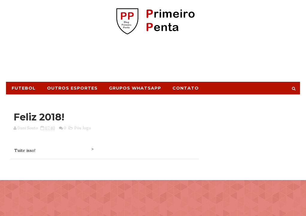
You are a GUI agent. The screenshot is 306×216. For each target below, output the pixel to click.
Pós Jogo (82, 128)
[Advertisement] (153, 60)
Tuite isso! (24, 150)
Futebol (24, 88)
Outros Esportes (72, 88)
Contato (185, 88)
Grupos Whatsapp (135, 88)
